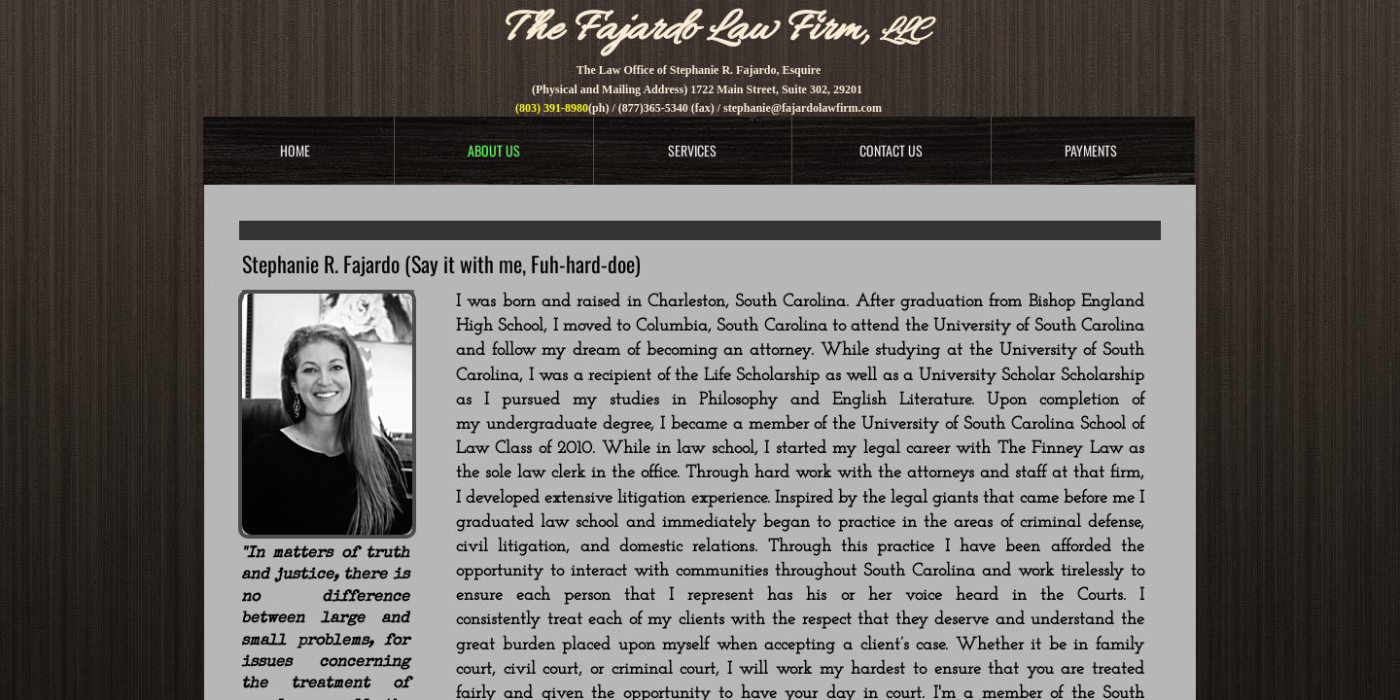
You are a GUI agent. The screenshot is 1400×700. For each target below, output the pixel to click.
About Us (494, 150)
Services (692, 150)
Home (295, 150)
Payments (1091, 150)
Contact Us (891, 150)
